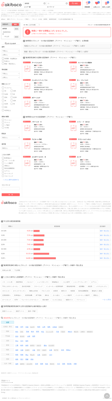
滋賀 (16, 350)
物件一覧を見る (104, 231)
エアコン (7, 171)
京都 (21, 350)
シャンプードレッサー (80, 282)
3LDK (6, 104)
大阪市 (44, 350)
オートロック (8, 173)
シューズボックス (43, 282)
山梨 (28, 336)
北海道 (54, 327)
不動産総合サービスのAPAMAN (10, 385)
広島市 (44, 355)
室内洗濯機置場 (9, 168)
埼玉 (42, 331)
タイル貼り (56, 295)
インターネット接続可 (82, 295)
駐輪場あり (55, 282)
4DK (5, 107)
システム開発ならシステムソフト (64, 387)
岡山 (26, 355)
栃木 (32, 331)
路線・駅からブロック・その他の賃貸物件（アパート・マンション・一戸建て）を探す (56, 52)
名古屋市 (51, 345)
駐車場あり (8, 158)
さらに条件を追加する (11, 180)
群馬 (37, 331)
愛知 (45, 345)
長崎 (41, 364)
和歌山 (68, 350)
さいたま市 (49, 331)
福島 (48, 327)
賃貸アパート (20, 311)
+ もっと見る (107, 299)
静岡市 (32, 345)
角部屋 (72, 291)
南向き (47, 295)
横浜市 (76, 331)
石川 (21, 341)
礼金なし (7, 61)
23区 (21, 331)
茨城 (27, 331)
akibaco (3, 19)
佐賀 (36, 364)
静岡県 (45, 19)
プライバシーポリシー (24, 398)
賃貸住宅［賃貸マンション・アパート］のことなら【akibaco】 (20, 373)
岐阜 (21, 345)
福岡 (16, 364)
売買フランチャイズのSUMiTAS (30, 390)
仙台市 (32, 327)
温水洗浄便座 (26, 286)
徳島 (16, 359)
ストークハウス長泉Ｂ (85, 62)
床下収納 (38, 295)
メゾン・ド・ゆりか (83, 122)
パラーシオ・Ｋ (37, 122)
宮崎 (63, 364)
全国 (7, 322)
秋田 (38, 327)
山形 (43, 327)
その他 (6, 127)
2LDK (15, 97)
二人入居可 (66, 282)
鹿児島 (69, 364)
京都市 (27, 350)
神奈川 (70, 331)
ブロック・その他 (37, 19)
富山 (16, 341)
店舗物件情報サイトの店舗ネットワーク (25, 387)
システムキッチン (101, 286)
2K (14, 94)
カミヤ (79, 157)
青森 (16, 327)
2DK (5, 97)
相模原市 (90, 331)
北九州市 (29, 364)
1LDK (6, 94)
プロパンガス (45, 291)
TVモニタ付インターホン (10, 286)
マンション (8, 120)
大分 (58, 364)
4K (14, 104)
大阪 (33, 350)
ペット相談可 (8, 163)
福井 (26, 341)
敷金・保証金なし (10, 64)
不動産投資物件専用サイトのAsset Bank (54, 390)
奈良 (62, 350)
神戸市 (56, 350)
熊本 (46, 364)
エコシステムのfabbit (45, 387)
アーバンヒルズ (37, 62)
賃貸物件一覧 (5, 398)
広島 (38, 355)
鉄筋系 (90, 286)
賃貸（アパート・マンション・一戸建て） (18, 19)
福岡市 (22, 364)
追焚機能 (81, 286)
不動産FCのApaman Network (30, 385)
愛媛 (26, 359)
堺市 (38, 350)
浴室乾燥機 (28, 295)
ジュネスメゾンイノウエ (39, 80)
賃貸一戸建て (32, 311)
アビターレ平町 (37, 139)
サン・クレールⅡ (82, 80)
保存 (15, 24)
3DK (14, 101)
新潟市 (22, 336)
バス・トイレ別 (9, 160)
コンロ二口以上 (57, 300)
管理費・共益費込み (10, 58)
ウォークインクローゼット (30, 300)
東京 (16, 331)
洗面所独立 (19, 282)
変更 (16, 29)
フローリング (8, 176)
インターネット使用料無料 (54, 286)
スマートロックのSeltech (75, 390)
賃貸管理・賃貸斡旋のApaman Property (78, 385)
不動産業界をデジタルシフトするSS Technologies (90, 387)
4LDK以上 (7, 110)
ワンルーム (8, 88)
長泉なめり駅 (6, 270)
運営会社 (13, 398)
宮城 (26, 327)
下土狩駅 (17, 270)
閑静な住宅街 (33, 291)
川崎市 (82, 331)
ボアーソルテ (36, 98)
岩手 (21, 327)
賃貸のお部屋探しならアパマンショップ (53, 385)
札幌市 (61, 327)
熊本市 (52, 364)
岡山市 (32, 355)
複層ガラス (69, 300)
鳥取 (16, 355)
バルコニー (30, 282)
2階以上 (7, 166)
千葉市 (63, 331)
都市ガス (64, 291)
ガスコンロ (5, 291)
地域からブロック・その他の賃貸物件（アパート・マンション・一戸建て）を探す (54, 46)
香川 (21, 359)
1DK (14, 91)
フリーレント (80, 300)
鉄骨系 (55, 291)
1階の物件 (45, 300)
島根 (21, 355)
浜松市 (39, 345)
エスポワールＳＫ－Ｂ (39, 157)
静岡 (26, 345)
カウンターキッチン (19, 291)
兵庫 (50, 350)
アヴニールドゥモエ (84, 139)
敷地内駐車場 (71, 286)
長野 (33, 336)
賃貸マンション (7, 311)
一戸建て (7, 125)
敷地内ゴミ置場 (97, 291)
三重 (16, 345)
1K (5, 91)
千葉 (57, 331)
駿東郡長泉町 (52, 19)
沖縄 (75, 364)
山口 (50, 355)
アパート (7, 122)
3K (5, 101)
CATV (16, 300)
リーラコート (82, 98)
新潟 (16, 336)
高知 (32, 359)
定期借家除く (6, 295)
